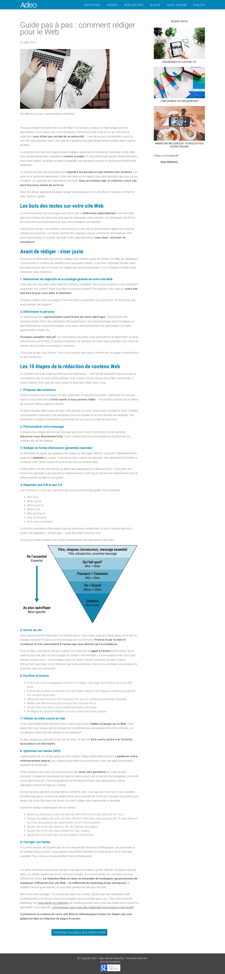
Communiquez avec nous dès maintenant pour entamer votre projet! (93, 907)
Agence (112, 5)
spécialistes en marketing (53, 903)
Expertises (92, 5)
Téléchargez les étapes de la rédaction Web (79, 932)
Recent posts (179, 21)
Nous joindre (177, 5)
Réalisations (134, 5)
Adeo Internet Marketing (111, 958)
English (199, 5)
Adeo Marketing (169, 161)
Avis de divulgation (110, 961)
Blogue (155, 5)
